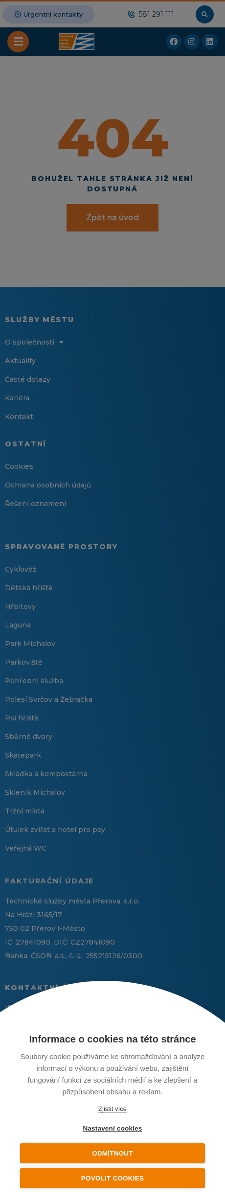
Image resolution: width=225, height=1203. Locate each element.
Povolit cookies (112, 1178)
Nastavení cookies (112, 1128)
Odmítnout (112, 1153)
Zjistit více (112, 1108)
